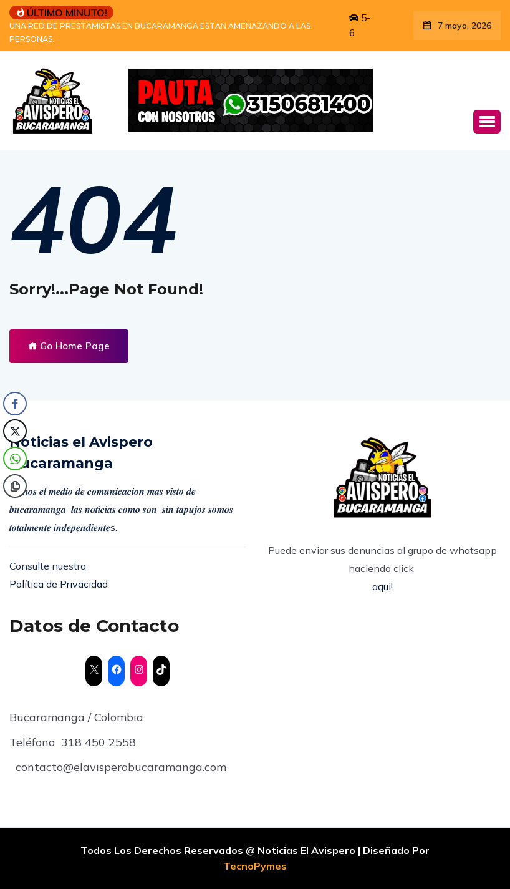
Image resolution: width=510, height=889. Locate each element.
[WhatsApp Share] (15, 458)
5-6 (359, 25)
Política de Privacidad (58, 584)
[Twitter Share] (15, 431)
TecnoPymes (255, 866)
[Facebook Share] (15, 403)
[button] (487, 122)
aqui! (382, 586)
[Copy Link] (15, 486)
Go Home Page (69, 346)
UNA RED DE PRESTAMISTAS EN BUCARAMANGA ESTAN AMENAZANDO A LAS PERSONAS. (159, 32)
